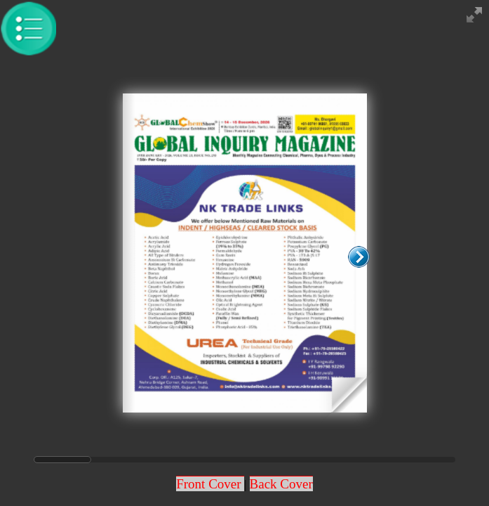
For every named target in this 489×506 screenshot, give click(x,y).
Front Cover (210, 483)
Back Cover (281, 483)
